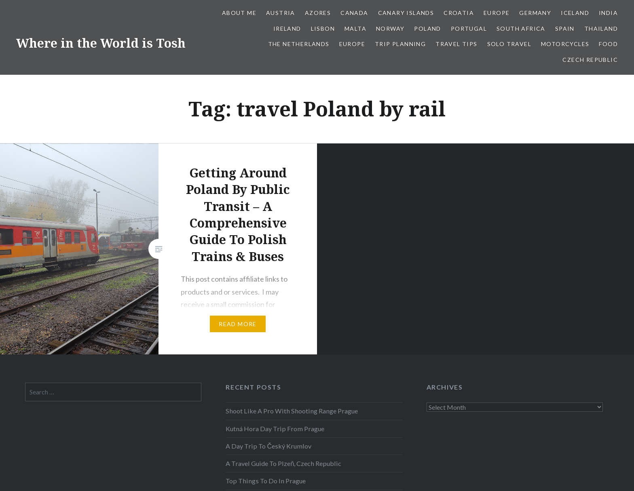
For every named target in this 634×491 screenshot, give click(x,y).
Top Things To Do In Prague (266, 481)
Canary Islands (406, 12)
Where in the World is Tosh (101, 43)
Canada (354, 12)
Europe (496, 12)
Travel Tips (456, 43)
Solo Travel (509, 43)
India (608, 12)
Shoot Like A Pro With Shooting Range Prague (292, 411)
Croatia (459, 12)
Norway (390, 28)
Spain (565, 28)
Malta (355, 28)
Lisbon (323, 28)
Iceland (575, 12)
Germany (535, 12)
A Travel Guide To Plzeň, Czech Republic (283, 463)
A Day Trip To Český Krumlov (268, 446)
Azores (318, 12)
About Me (239, 12)
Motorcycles (565, 43)
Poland (427, 28)
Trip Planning (400, 43)
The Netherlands (299, 43)
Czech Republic (590, 59)
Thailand (601, 28)
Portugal (469, 28)
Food (608, 43)
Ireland (287, 28)
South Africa (521, 28)
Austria (280, 12)
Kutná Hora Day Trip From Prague (275, 428)
